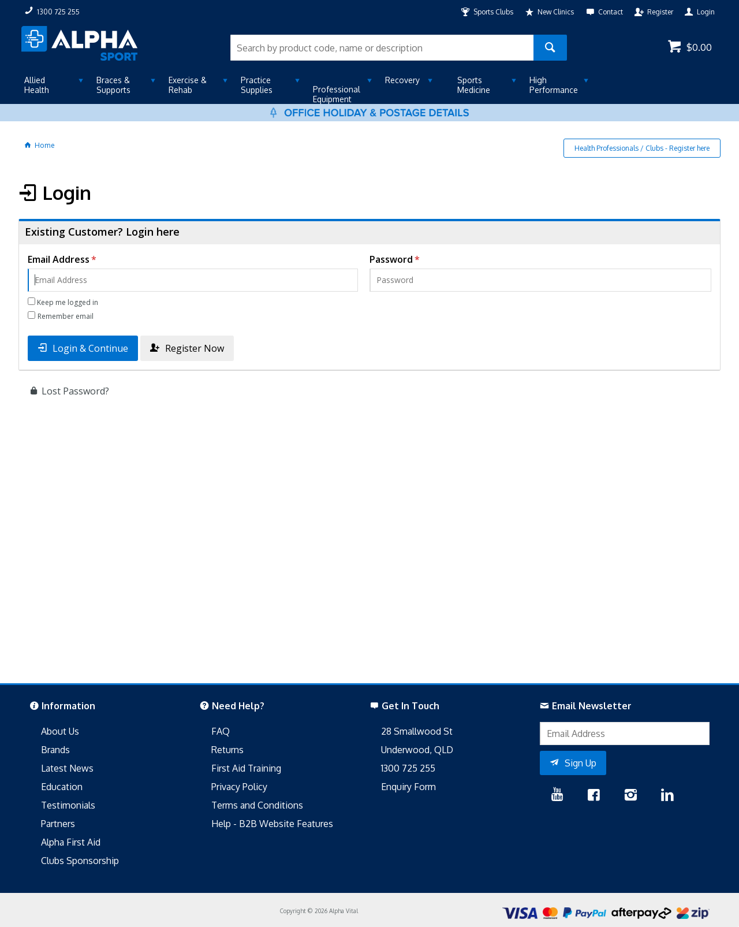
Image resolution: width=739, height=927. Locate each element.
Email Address (58, 259)
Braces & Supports (113, 85)
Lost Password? (75, 391)
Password (391, 259)
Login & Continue (90, 348)
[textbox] (381, 48)
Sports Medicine (473, 85)
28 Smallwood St (417, 731)
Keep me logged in (67, 302)
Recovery (402, 80)
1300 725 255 (408, 768)
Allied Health (36, 85)
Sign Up (580, 763)
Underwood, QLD (417, 749)
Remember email (66, 316)
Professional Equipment (336, 94)
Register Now (194, 348)
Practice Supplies (257, 85)
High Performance (553, 85)
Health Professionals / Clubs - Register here (642, 148)
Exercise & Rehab (188, 85)
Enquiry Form (408, 786)
